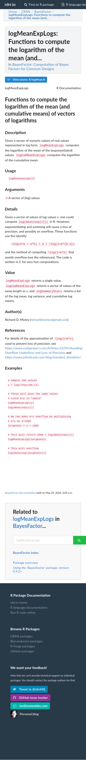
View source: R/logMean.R (26, 79)
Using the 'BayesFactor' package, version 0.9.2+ (41, 565)
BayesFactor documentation (20, 488)
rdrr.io (10, 4)
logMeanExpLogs (33, 514)
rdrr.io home (18, 598)
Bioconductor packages (26, 636)
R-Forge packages (22, 641)
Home (13, 11)
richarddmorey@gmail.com (49, 315)
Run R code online (23, 608)
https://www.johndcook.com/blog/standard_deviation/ (43, 353)
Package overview (25, 558)
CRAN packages (21, 631)
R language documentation (29, 603)
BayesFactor (27, 521)
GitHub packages (22, 647)
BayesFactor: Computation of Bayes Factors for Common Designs (38, 66)
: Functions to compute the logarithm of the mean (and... (39, 16)
